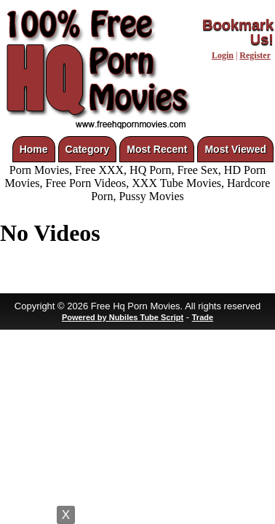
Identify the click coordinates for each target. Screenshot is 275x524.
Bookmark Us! (238, 32)
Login (223, 55)
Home (34, 149)
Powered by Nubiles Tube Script (122, 317)
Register (255, 55)
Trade (202, 317)
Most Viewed (235, 149)
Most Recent (157, 149)
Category (87, 149)
